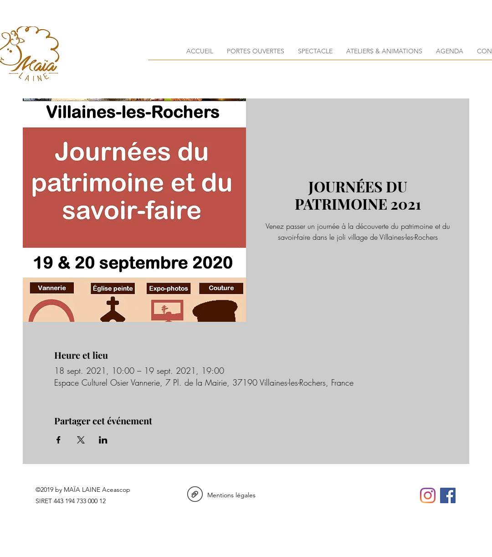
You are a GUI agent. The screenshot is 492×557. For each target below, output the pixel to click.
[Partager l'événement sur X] (81, 440)
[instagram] (428, 495)
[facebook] (448, 495)
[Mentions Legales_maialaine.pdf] (195, 495)
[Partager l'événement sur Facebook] (58, 440)
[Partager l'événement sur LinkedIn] (103, 440)
